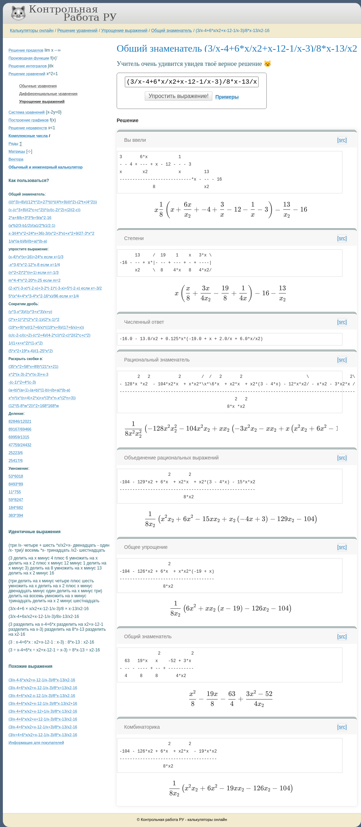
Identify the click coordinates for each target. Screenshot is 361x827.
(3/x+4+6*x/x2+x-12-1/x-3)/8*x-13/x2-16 (43, 735)
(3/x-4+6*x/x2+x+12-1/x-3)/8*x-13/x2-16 (43, 719)
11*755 (15, 492)
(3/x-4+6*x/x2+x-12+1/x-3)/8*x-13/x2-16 (43, 711)
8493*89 (16, 484)
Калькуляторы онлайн (32, 30)
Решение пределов (26, 50)
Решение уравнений (77, 30)
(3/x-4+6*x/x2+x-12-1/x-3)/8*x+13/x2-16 (43, 688)
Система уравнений (26, 112)
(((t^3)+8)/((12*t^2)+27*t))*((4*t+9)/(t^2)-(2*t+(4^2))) (53, 202)
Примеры (227, 97)
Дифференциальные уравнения (48, 94)
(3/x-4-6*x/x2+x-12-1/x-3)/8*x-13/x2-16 (42, 680)
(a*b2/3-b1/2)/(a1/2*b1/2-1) (32, 225)
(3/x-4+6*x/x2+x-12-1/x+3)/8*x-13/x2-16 (43, 727)
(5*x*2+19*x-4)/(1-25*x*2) (31, 351)
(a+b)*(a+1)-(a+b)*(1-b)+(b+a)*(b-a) (39, 390)
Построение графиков (29, 120)
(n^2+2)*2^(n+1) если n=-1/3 (34, 272)
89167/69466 (20, 429)
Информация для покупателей (36, 742)
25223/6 (16, 453)
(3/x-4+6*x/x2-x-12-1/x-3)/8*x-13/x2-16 (42, 695)
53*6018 (16, 476)
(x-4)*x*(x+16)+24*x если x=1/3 (36, 257)
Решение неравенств (28, 128)
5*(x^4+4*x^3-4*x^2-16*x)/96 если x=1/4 (44, 296)
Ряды (13, 143)
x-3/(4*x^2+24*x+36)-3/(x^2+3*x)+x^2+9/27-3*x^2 (51, 233)
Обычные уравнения (38, 86)
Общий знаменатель (171, 30)
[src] (342, 140)
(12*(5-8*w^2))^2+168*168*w (34, 406)
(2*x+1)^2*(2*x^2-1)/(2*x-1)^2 (34, 319)
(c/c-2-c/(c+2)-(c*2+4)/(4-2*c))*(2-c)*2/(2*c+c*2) (49, 335)
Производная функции (29, 58)
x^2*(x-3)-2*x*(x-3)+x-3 (28, 374)
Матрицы (17, 151)
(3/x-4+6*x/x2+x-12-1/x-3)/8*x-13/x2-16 (232, 30)
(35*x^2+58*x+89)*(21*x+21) (33, 366)
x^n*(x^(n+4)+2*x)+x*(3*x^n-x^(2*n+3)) (42, 398)
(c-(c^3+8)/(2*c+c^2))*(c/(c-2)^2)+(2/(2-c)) (44, 210)
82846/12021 (20, 421)
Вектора (16, 159)
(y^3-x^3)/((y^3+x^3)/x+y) (30, 312)
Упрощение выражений (124, 30)
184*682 (16, 507)
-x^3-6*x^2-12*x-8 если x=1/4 (34, 264)
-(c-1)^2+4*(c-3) (22, 382)
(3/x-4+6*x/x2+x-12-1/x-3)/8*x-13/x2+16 (43, 703)
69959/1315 (19, 437)
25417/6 (16, 460)
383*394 (16, 515)
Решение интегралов (28, 66)
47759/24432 (20, 445)
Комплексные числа (28, 136)
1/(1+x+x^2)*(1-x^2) (26, 343)
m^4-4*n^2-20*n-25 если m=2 (34, 280)
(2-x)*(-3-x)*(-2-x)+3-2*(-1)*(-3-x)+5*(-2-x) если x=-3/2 (55, 288)
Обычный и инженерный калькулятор (46, 167)
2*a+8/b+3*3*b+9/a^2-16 (30, 217)
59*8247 (16, 500)
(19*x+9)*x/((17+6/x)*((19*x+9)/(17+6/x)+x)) (46, 327)
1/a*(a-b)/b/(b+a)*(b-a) (28, 241)
